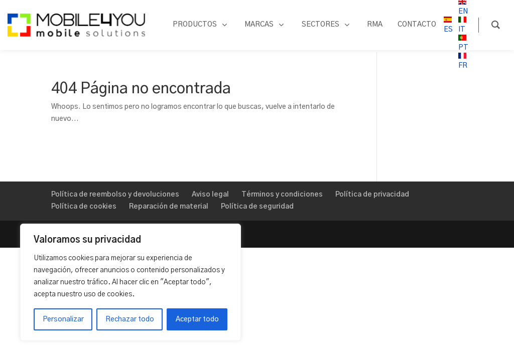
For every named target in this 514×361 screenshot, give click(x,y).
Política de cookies (83, 206)
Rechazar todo (129, 319)
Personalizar (63, 319)
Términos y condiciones (282, 194)
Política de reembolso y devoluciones (115, 194)
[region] (130, 282)
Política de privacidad (372, 194)
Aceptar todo (197, 319)
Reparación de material (168, 206)
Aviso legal (210, 194)
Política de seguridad (257, 206)
